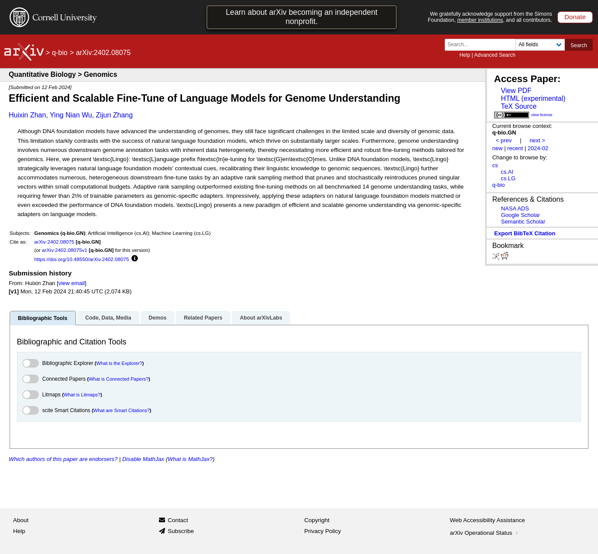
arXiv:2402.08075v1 (64, 250)
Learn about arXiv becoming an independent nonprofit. (302, 17)
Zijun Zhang (114, 115)
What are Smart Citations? (121, 410)
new (497, 148)
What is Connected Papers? (118, 379)
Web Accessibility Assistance (487, 520)
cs (495, 165)
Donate (575, 17)
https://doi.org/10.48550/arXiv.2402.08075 (81, 259)
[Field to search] (540, 45)
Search (579, 45)
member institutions (480, 20)
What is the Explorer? (119, 363)
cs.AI (507, 172)
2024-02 (538, 148)
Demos (157, 318)
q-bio (60, 52)
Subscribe (181, 531)
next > (537, 140)
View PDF (516, 90)
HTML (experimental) (533, 98)
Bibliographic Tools (42, 318)
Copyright (317, 520)
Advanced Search (495, 55)
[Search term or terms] (483, 45)
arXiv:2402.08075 (54, 241)
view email (71, 283)
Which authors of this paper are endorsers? (63, 459)
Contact (178, 520)
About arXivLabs (261, 318)
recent (515, 148)
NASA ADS (515, 208)
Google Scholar (520, 215)
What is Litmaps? (82, 394)
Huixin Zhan (27, 115)
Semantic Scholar (523, 221)
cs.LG (508, 178)
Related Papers (203, 318)
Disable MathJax (143, 459)
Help (464, 55)
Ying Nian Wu (71, 115)
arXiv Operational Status (485, 533)
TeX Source (518, 106)
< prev (504, 140)
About (20, 520)
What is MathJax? (190, 459)
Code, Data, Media (108, 318)
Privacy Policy (322, 531)
